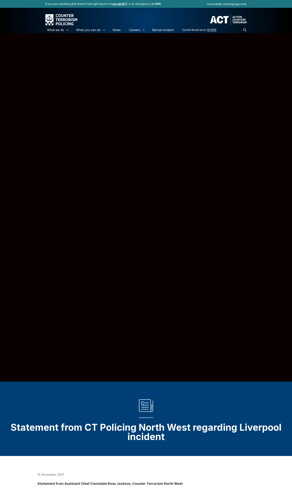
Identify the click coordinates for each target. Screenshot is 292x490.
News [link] (117, 30)
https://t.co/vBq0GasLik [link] (218, 437)
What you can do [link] (88, 30)
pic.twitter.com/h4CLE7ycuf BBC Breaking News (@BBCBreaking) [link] (89, 442)
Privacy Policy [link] (102, 478)
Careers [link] (134, 30)
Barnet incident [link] (163, 30)
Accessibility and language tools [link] (227, 4)
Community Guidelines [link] (177, 478)
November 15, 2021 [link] (150, 442)
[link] (120, 3)
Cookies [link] (78, 478)
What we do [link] (55, 30)
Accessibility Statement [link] (136, 478)
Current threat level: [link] (199, 29)
